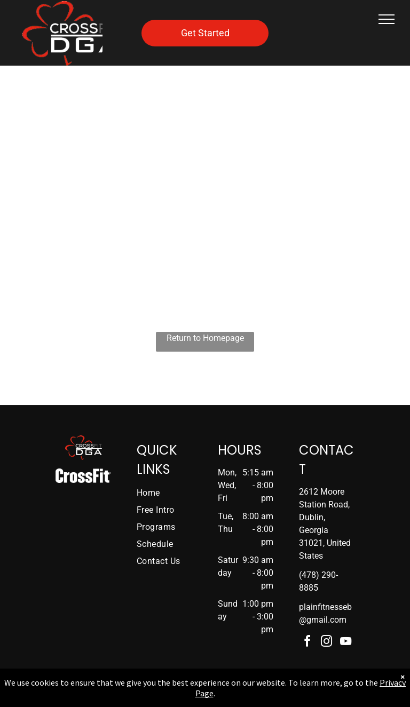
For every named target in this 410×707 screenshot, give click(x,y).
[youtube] (345, 643)
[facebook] (307, 643)
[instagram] (326, 643)
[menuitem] (171, 493)
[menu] (386, 19)
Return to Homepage (205, 338)
